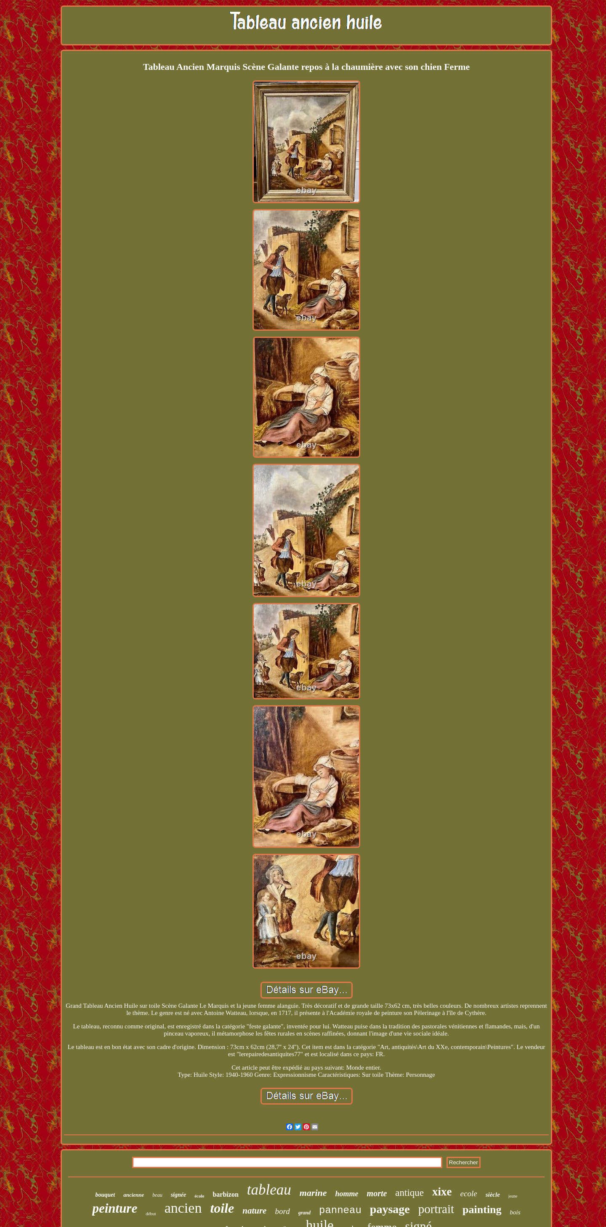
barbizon (225, 1194)
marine (313, 1192)
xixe (442, 1191)
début (151, 1213)
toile (222, 1208)
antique (409, 1192)
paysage (390, 1209)
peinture (114, 1208)
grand (304, 1213)
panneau (340, 1210)
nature (254, 1211)
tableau (269, 1190)
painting (482, 1209)
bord (282, 1211)
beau (157, 1195)
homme (347, 1194)
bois (515, 1212)
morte (377, 1193)
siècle (493, 1194)
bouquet (105, 1195)
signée (178, 1195)
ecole (468, 1193)
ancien (183, 1208)
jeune (513, 1196)
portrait (436, 1209)
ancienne (133, 1195)
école (199, 1195)
